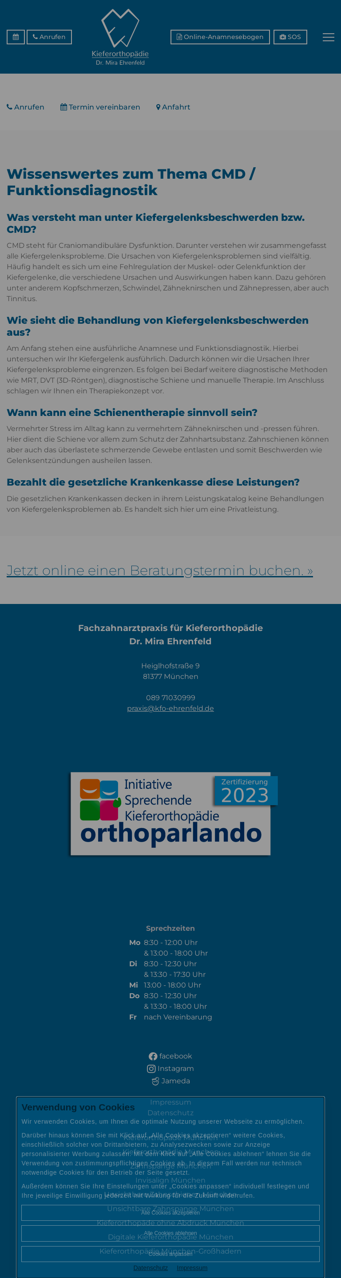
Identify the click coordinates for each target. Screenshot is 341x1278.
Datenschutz (150, 1267)
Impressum (192, 1267)
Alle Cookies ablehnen (170, 1233)
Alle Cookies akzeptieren (170, 1213)
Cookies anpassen (171, 1254)
